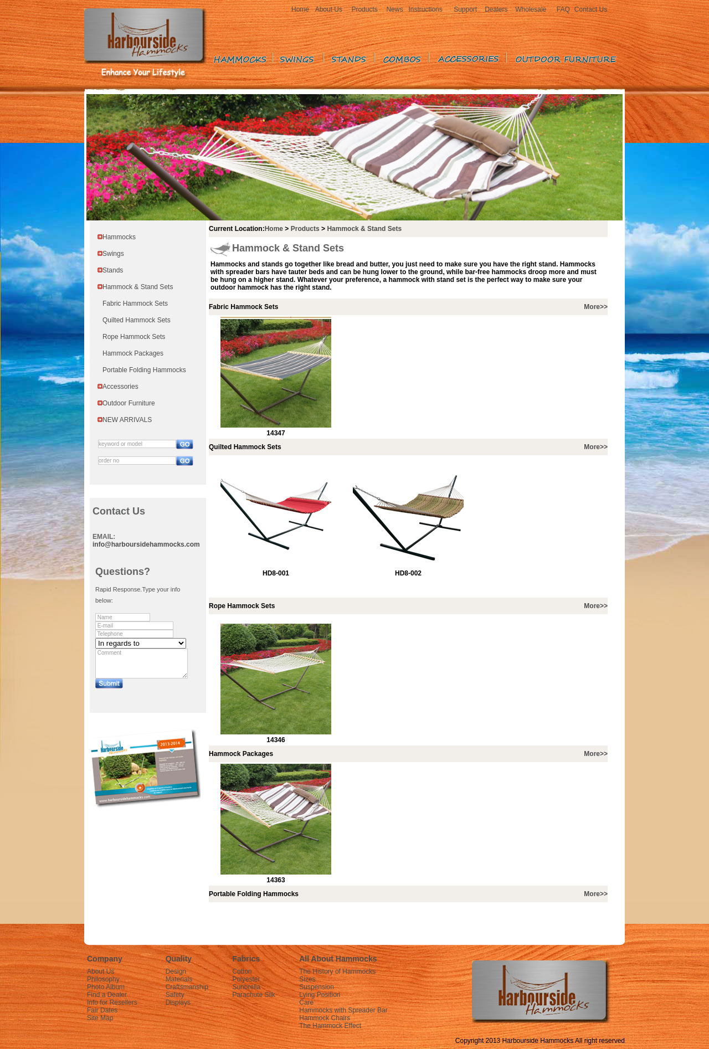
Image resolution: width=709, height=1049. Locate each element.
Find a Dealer (107, 995)
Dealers (496, 9)
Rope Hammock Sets (133, 337)
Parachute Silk (253, 995)
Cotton (241, 971)
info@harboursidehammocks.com (146, 544)
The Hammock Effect (330, 1026)
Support (465, 9)
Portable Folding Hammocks (144, 370)
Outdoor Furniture (128, 403)
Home (300, 9)
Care (306, 1002)
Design (176, 971)
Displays (178, 1002)
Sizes (307, 979)
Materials (179, 979)
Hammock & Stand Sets (137, 287)
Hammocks (119, 237)
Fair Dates (102, 1010)
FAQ (563, 9)
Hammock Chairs (324, 1018)
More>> (596, 307)
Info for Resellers (112, 1002)
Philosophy (103, 979)
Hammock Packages (132, 353)
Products (364, 9)
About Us (328, 9)
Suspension (316, 987)
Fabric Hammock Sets (135, 303)
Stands (112, 270)
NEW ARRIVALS (127, 420)
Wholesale (530, 9)
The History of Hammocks (337, 971)
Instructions (425, 9)
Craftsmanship (187, 987)
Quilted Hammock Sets (136, 320)
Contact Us (590, 9)
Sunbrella (246, 987)
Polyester (246, 979)
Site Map (100, 1018)
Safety (175, 995)
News (394, 9)
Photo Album (106, 987)
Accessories (120, 386)
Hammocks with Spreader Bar (343, 1010)
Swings (113, 254)
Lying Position (319, 995)
